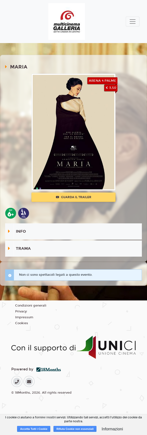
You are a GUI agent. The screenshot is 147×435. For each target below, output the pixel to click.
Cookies (21, 323)
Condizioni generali (30, 306)
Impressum (24, 317)
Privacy (21, 311)
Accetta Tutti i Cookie (33, 428)
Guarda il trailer (73, 197)
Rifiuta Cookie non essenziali (75, 428)
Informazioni (112, 429)
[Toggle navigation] (132, 21)
